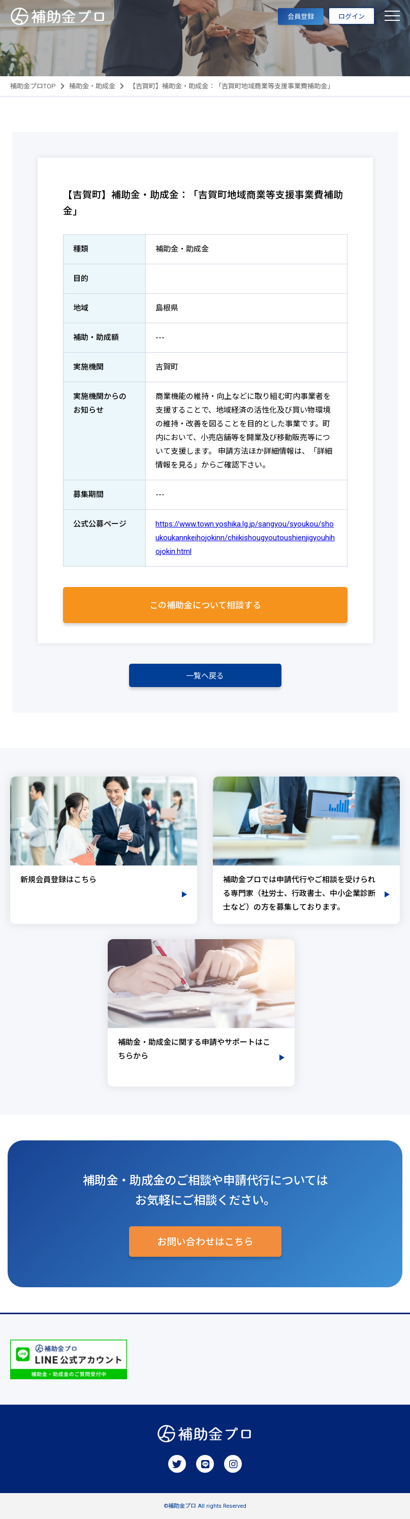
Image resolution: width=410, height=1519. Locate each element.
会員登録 (301, 16)
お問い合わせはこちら (205, 1242)
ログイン (351, 16)
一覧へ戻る (205, 675)
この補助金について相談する (205, 605)
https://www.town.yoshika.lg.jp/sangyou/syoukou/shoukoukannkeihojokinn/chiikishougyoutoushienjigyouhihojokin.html (245, 537)
